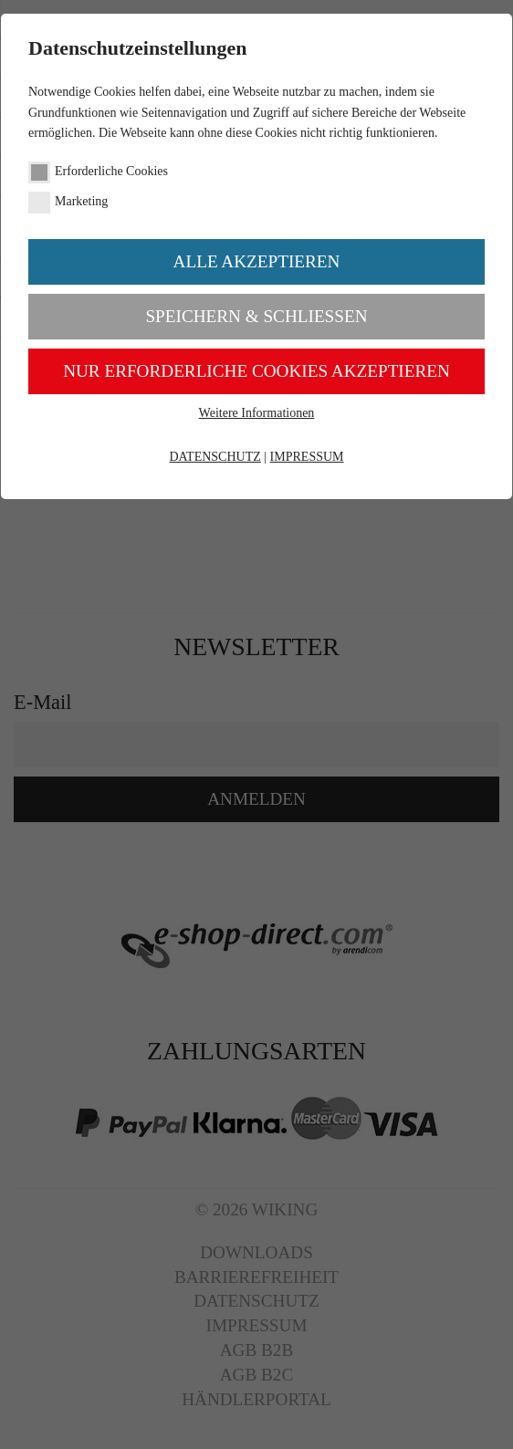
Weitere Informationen (257, 413)
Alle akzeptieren (256, 261)
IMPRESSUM (307, 457)
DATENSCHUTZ (214, 457)
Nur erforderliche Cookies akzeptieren (256, 370)
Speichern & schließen (256, 316)
